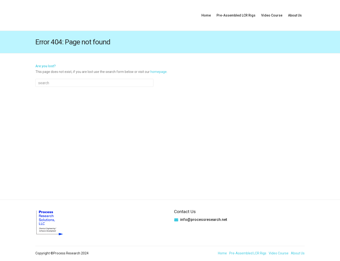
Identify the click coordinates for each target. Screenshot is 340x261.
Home (206, 15)
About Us (295, 15)
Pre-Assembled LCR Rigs (236, 15)
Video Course (271, 15)
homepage (158, 72)
